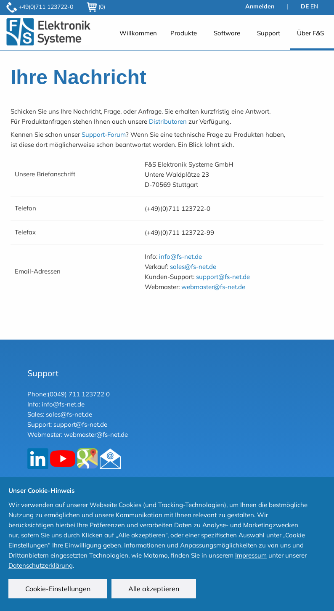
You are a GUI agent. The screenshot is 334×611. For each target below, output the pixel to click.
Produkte (183, 33)
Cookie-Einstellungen (57, 588)
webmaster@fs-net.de (213, 287)
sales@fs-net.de (193, 267)
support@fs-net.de (223, 277)
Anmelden (259, 6)
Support (268, 33)
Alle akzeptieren (153, 588)
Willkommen (138, 33)
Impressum (251, 555)
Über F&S (310, 33)
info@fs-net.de (180, 256)
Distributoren (168, 121)
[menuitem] (138, 37)
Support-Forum (104, 134)
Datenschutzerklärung (40, 565)
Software (227, 33)
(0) (96, 7)
